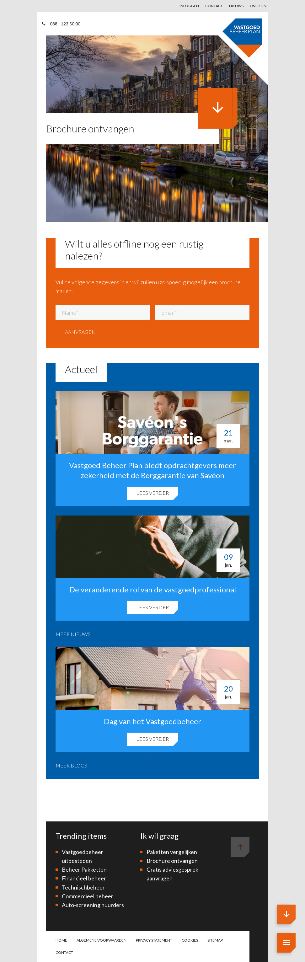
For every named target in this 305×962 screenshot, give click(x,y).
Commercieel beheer (87, 896)
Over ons (259, 5)
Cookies (190, 940)
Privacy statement (154, 940)
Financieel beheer (84, 878)
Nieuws (236, 5)
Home (61, 940)
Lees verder (152, 493)
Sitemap (215, 940)
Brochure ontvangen (172, 860)
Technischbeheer (83, 887)
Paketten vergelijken (172, 851)
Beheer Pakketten (84, 869)
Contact (214, 5)
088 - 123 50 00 (60, 23)
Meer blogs (71, 765)
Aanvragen (80, 332)
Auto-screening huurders (93, 904)
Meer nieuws (73, 634)
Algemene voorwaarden (101, 940)
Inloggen (189, 5)
